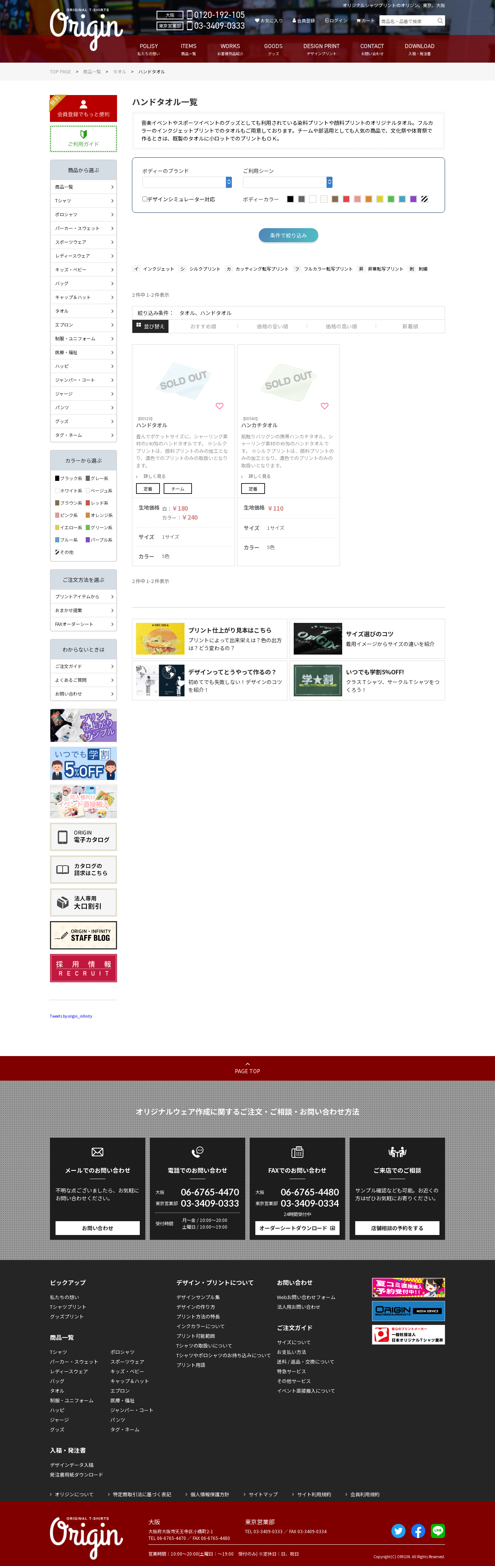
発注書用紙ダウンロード (76, 1474)
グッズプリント (67, 1316)
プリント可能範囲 (195, 1335)
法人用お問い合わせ (299, 1306)
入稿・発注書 (68, 1450)
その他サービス (294, 1380)
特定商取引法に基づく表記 (142, 1494)
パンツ (62, 407)
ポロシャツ (66, 214)
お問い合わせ (68, 693)
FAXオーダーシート (74, 624)
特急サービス (291, 1371)
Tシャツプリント (68, 1306)
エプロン (64, 324)
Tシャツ (63, 200)
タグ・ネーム (68, 435)
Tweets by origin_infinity (71, 1016)
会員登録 (306, 20)
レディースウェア (72, 255)
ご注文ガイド (68, 666)
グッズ (62, 421)
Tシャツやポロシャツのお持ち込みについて (223, 1355)
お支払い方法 (291, 1351)
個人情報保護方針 (209, 1494)
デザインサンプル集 (198, 1297)
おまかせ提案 (68, 610)
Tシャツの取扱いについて (204, 1345)
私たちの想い (64, 1297)
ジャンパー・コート (75, 379)
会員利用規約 (364, 1494)
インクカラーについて (200, 1326)
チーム (178, 488)
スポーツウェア (70, 242)
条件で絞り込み (288, 235)
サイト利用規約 (314, 1494)
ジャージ (64, 393)
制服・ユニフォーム (75, 338)
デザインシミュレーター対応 (178, 199)
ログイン (338, 20)
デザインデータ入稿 (72, 1464)
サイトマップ (263, 1494)
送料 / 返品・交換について (305, 1361)
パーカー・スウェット (77, 228)
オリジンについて (74, 1494)
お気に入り (272, 20)
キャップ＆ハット (73, 297)
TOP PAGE (60, 71)
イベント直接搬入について (306, 1390)
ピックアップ (68, 1282)
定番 (148, 488)
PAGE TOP (247, 1071)
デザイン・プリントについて (215, 1282)
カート (368, 20)
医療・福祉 (66, 352)
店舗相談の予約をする (397, 1228)
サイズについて (294, 1342)
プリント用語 (190, 1364)
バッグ (62, 283)
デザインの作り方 (195, 1306)
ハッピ (62, 366)
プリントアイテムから (77, 596)
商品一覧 (92, 71)
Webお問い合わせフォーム (306, 1297)
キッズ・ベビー (70, 269)
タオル (119, 71)
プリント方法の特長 (198, 1316)
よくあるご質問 (70, 680)
